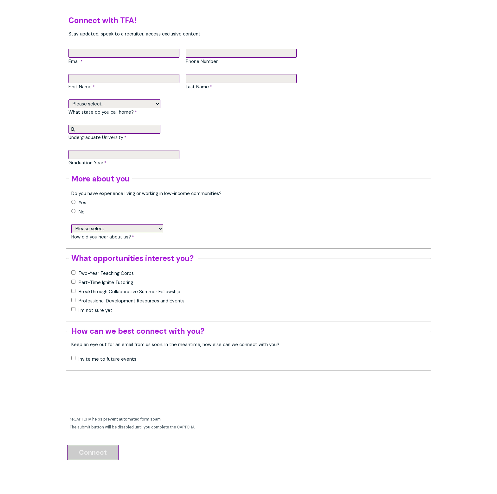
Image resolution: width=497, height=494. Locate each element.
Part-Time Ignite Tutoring (106, 282)
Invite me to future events (107, 359)
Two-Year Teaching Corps (107, 273)
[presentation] (116, 395)
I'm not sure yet (96, 310)
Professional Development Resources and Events (131, 301)
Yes (82, 203)
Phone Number (202, 61)
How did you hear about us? (101, 237)
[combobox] (114, 129)
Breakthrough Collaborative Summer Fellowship (129, 291)
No (82, 212)
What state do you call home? (101, 112)
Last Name (197, 87)
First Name (80, 87)
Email (74, 61)
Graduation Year (85, 163)
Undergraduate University (95, 137)
